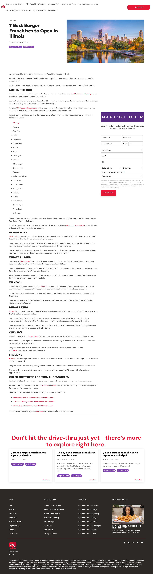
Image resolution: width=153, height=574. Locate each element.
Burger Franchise (15, 47)
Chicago (16, 123)
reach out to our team (74, 225)
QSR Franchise (28, 47)
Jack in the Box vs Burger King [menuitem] (88, 514)
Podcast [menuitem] (12, 530)
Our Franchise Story (15, 4)
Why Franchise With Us (36, 4)
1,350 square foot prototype (28, 108)
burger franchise (34, 336)
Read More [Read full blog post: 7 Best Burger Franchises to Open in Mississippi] (138, 480)
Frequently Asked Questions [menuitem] (54, 510)
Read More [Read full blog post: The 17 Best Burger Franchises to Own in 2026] (92, 480)
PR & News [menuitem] (47, 526)
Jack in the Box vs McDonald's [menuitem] (88, 506)
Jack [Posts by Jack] (12, 460)
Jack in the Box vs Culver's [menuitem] (87, 522)
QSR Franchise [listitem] (30, 464)
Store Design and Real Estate (18, 10)
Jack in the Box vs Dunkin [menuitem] (87, 534)
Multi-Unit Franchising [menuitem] (51, 518)
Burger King (13, 311)
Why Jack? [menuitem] (13, 514)
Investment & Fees (68, 4)
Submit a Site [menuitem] (48, 530)
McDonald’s (14, 236)
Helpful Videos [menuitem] (14, 526)
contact (39, 411)
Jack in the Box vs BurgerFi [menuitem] (87, 530)
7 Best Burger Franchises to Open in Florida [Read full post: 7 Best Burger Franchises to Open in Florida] (28, 454)
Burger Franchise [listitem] (17, 464)
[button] (124, 542)
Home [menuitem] (11, 506)
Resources (53, 10)
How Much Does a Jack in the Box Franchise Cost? (33, 397)
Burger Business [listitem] (123, 470)
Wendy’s (44, 286)
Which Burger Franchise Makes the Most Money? (32, 406)
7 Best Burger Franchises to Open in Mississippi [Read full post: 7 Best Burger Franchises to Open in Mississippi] (120, 454)
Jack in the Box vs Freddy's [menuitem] (87, 518)
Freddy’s (12, 358)
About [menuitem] (11, 510)
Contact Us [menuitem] (13, 534)
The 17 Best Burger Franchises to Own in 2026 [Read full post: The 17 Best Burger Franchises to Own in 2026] (76, 454)
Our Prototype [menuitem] (49, 522)
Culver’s (14, 350)
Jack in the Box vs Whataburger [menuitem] (89, 526)
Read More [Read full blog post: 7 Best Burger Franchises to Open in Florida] (46, 480)
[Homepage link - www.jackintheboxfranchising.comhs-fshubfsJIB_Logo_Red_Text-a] (12, 548)
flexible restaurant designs (82, 94)
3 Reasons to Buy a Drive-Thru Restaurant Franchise (34, 402)
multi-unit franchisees (47, 385)
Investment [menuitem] (13, 518)
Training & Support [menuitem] (50, 534)
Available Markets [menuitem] (15, 522)
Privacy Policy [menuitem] (13, 551)
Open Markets (39, 10)
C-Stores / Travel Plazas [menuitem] (52, 506)
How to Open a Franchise (88, 4)
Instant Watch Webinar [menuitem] (52, 514)
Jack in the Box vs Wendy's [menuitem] (87, 510)
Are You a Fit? (53, 4)
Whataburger (25, 261)
